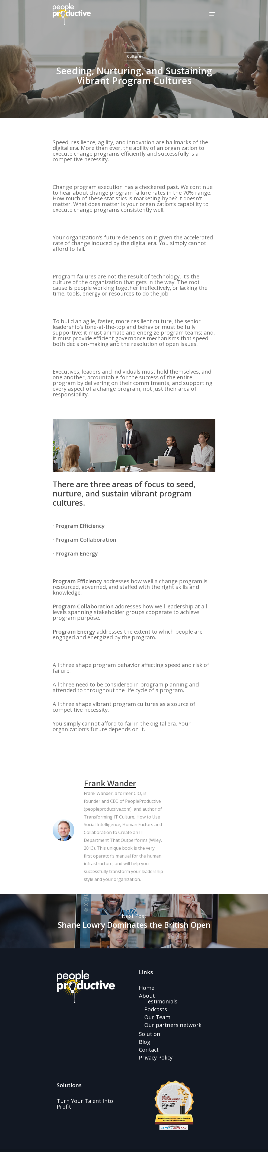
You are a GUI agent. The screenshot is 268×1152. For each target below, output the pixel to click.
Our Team (157, 1017)
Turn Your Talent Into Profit (85, 1103)
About (147, 996)
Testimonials (160, 1001)
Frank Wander (110, 783)
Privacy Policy (156, 1057)
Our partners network (173, 1025)
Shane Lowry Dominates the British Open (134, 921)
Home (146, 988)
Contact (149, 1049)
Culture (134, 56)
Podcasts (155, 1009)
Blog (144, 1042)
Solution (149, 1034)
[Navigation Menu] (212, 14)
